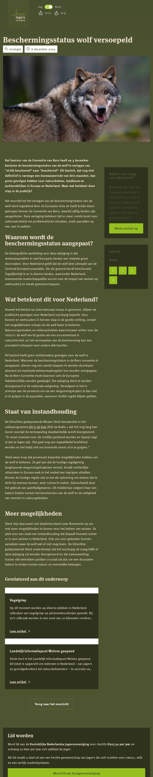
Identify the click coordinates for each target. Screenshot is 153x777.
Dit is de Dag (37, 426)
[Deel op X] (123, 271)
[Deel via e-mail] (113, 280)
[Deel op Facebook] (113, 271)
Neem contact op (126, 228)
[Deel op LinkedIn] (132, 271)
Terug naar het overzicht (52, 704)
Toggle (49, 7)
